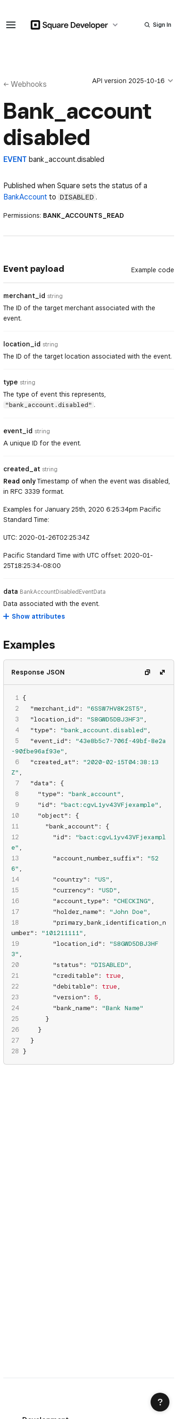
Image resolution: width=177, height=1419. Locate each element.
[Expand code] (162, 672)
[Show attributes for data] (34, 616)
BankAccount (25, 196)
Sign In (162, 24)
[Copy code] (147, 672)
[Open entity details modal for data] (63, 592)
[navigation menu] (10, 24)
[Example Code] (152, 270)
